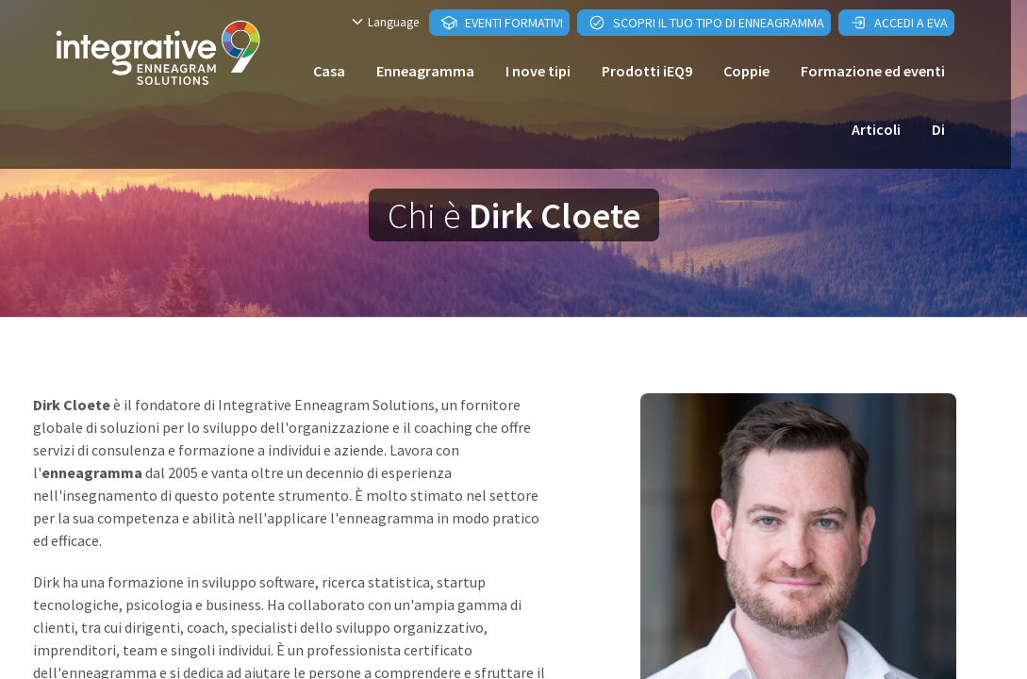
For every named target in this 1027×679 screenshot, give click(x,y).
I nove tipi (538, 70)
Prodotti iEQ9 (647, 70)
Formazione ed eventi (873, 70)
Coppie (746, 70)
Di (938, 129)
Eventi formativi (501, 22)
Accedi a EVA (899, 22)
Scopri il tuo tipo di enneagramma (706, 22)
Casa (329, 70)
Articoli (876, 129)
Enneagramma (425, 70)
